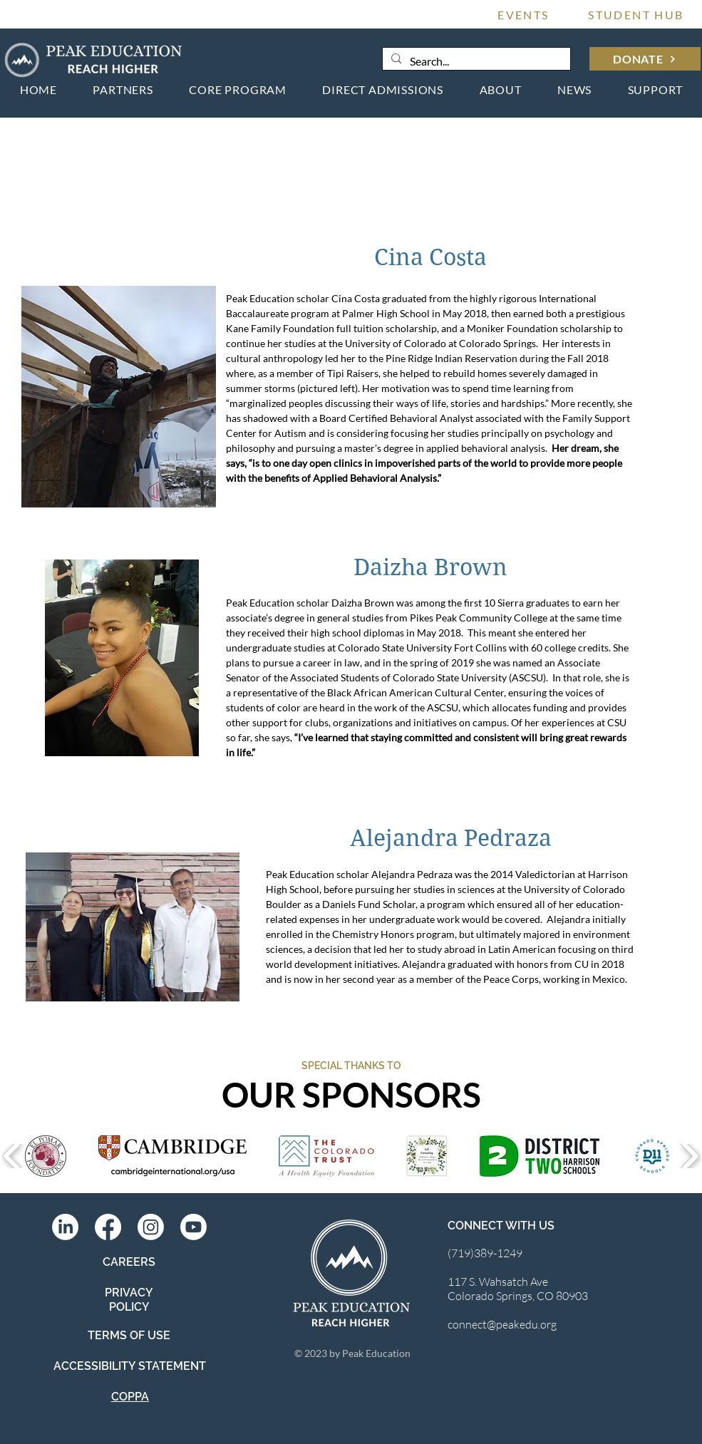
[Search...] (475, 61)
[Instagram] (151, 1227)
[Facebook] (108, 1227)
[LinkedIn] (65, 1227)
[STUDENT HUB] (636, 14)
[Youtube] (193, 1227)
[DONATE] (645, 59)
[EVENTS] (523, 14)
